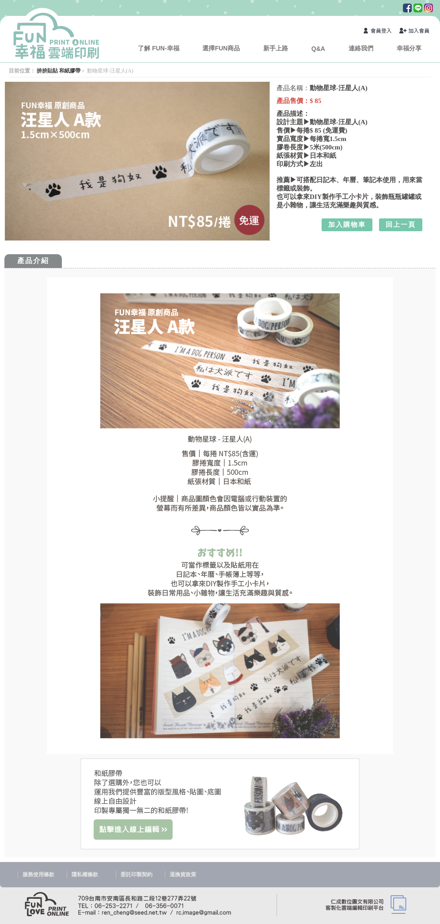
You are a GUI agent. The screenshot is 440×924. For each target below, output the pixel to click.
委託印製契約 (136, 874)
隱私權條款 (85, 874)
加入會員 (415, 32)
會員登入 (379, 32)
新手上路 (275, 48)
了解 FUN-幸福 (158, 48)
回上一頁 (401, 224)
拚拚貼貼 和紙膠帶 (58, 71)
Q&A (318, 48)
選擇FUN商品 (221, 48)
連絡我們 (361, 48)
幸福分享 (409, 48)
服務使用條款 (38, 874)
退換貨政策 (183, 874)
